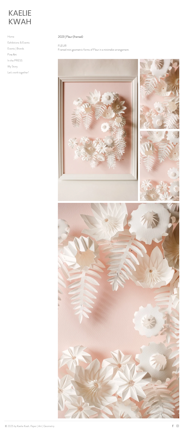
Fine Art (12, 54)
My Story (12, 66)
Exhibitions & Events (18, 42)
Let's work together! (18, 72)
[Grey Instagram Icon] (177, 426)
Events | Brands (15, 48)
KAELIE (19, 12)
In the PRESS (14, 60)
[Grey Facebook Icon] (172, 426)
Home (10, 37)
